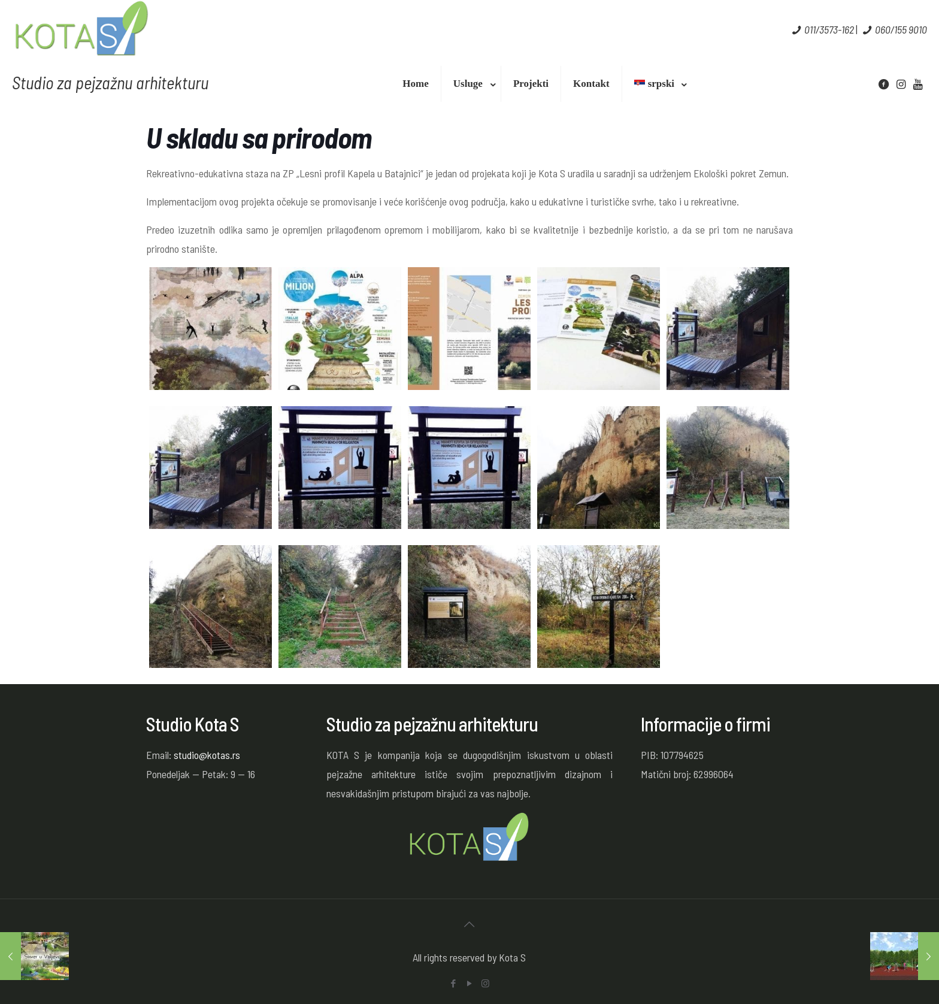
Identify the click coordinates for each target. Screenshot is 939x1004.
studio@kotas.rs (207, 754)
